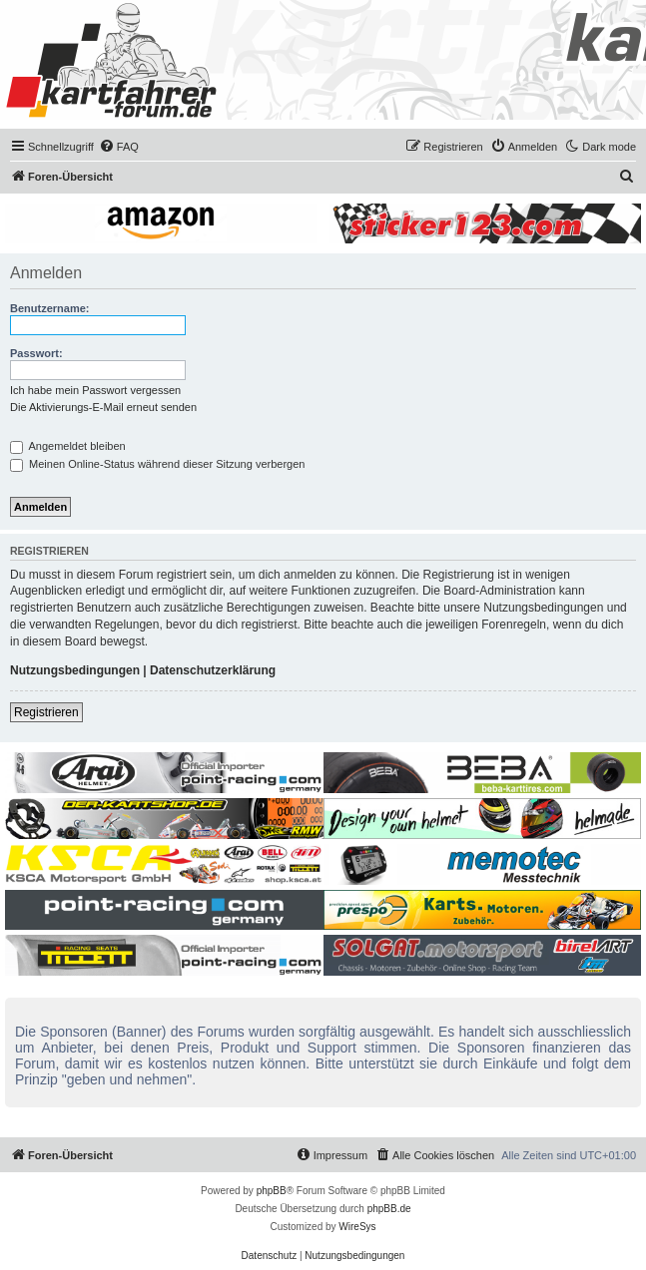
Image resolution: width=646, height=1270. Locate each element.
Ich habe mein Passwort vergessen (95, 390)
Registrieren (46, 712)
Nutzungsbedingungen (75, 670)
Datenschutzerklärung (213, 670)
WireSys (356, 1226)
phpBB (272, 1190)
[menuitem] (119, 147)
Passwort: (36, 353)
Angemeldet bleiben (68, 446)
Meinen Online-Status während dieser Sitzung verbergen (157, 464)
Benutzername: (49, 308)
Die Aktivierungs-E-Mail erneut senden (103, 407)
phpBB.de (389, 1208)
